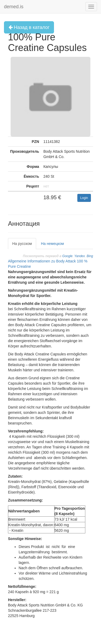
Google (67, 256)
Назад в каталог (29, 27)
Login (84, 198)
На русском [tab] (22, 243)
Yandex (79, 256)
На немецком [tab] (52, 243)
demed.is (13, 6)
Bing (90, 256)
